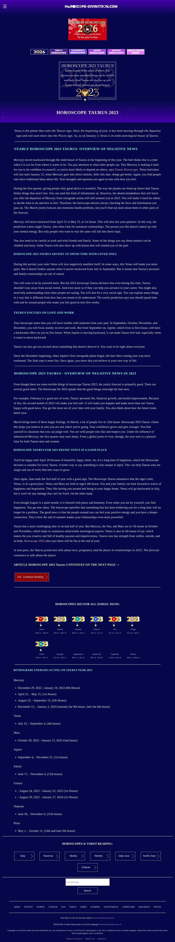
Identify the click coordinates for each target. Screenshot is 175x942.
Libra (85, 907)
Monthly (102, 856)
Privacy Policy (74, 939)
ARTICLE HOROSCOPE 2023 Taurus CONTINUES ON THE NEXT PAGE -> (66, 564)
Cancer (54, 907)
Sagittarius (113, 907)
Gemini (42, 907)
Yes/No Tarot (151, 856)
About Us (90, 939)
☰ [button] (5, 6)
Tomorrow (50, 856)
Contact (101, 939)
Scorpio (97, 907)
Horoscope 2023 (34, 540)
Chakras (89, 867)
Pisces (157, 907)
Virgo (74, 907)
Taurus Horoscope (126, 169)
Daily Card (126, 856)
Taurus (30, 907)
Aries (19, 907)
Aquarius (146, 907)
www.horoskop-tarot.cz (110, 924)
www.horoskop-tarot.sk (103, 918)
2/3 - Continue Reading (32, 577)
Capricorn (130, 907)
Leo (65, 907)
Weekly (76, 856)
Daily (26, 856)
